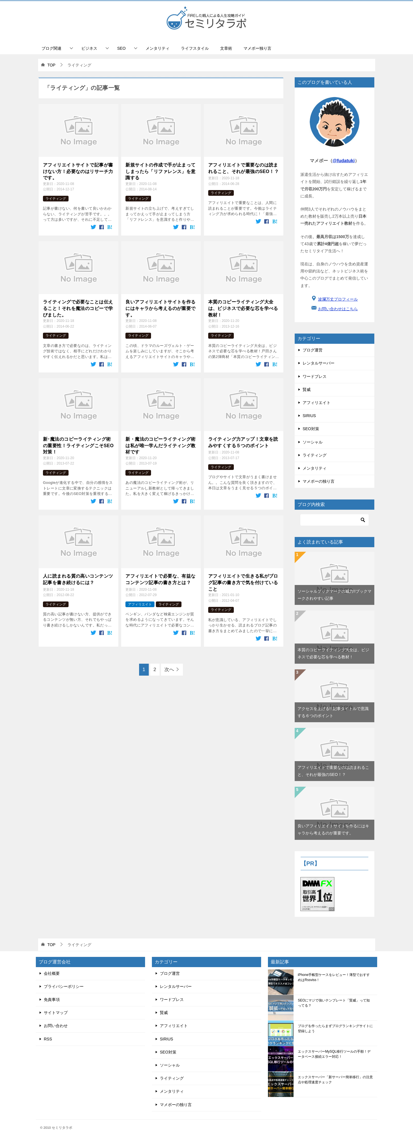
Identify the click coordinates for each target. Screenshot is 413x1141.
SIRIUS (309, 415)
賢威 (307, 389)
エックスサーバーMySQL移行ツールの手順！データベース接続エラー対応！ (334, 1054)
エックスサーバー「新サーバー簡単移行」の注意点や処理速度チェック (335, 1079)
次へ (169, 669)
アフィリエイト (140, 604)
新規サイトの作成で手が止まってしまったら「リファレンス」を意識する (160, 171)
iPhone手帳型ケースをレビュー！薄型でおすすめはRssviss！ (334, 977)
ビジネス (89, 48)
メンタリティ (158, 48)
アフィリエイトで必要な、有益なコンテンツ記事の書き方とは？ (160, 579)
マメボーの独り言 (318, 481)
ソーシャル (313, 442)
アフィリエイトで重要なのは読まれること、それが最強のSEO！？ (243, 168)
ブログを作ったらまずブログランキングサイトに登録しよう (335, 1028)
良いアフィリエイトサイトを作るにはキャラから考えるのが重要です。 (160, 308)
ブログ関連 (51, 48)
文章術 (226, 48)
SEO (121, 48)
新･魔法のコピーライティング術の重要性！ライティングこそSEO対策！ (78, 445)
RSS (48, 1039)
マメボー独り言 (257, 48)
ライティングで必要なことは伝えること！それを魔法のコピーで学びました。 (78, 308)
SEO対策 (311, 428)
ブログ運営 (313, 350)
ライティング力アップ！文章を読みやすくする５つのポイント (243, 442)
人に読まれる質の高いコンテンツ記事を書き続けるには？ (78, 579)
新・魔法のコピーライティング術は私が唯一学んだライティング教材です (160, 445)
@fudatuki (344, 160)
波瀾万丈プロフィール (338, 299)
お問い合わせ (56, 1025)
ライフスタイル (195, 48)
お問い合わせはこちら (338, 309)
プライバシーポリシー (64, 986)
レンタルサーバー (318, 363)
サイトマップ (56, 1012)
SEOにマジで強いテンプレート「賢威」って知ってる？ (334, 1002)
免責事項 (52, 999)
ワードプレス (315, 376)
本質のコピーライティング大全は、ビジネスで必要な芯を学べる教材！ (243, 308)
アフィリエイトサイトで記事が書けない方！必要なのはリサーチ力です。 (78, 171)
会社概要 (52, 973)
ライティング (56, 199)
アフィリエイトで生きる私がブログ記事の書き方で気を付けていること (243, 582)
